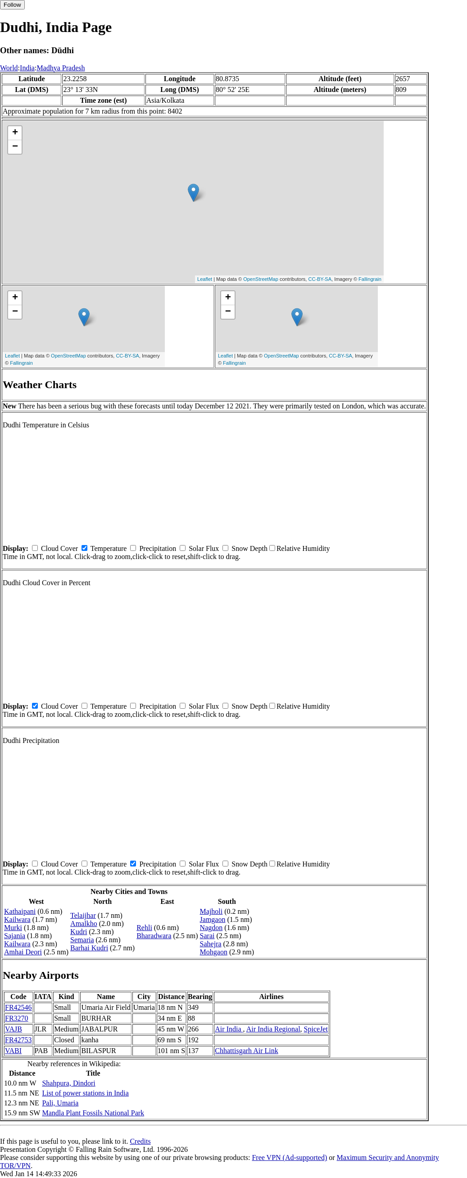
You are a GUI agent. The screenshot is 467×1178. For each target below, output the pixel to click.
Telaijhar (83, 915)
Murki (13, 927)
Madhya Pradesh (60, 68)
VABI (13, 1050)
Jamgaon (213, 919)
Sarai (207, 936)
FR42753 (18, 1040)
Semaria (82, 940)
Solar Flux (204, 548)
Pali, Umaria (60, 1103)
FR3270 (16, 1018)
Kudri (78, 931)
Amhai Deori (23, 952)
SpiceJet (316, 1029)
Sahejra (211, 944)
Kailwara (17, 919)
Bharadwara (153, 936)
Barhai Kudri (89, 948)
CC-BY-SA (319, 279)
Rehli (144, 927)
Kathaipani (20, 911)
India (27, 68)
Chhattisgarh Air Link (246, 1050)
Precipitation (157, 548)
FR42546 (18, 1007)
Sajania (14, 936)
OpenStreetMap (260, 279)
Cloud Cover (59, 548)
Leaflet (204, 279)
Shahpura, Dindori (68, 1083)
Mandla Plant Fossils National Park (93, 1113)
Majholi (211, 911)
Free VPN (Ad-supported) (289, 1157)
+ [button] (15, 133)
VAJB (13, 1029)
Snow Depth (249, 548)
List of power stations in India (85, 1093)
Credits (140, 1141)
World (9, 68)
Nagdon (211, 927)
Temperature (109, 548)
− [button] (15, 147)
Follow (12, 4)
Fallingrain (369, 279)
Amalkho (83, 923)
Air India (229, 1029)
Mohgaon (213, 952)
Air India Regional (273, 1029)
